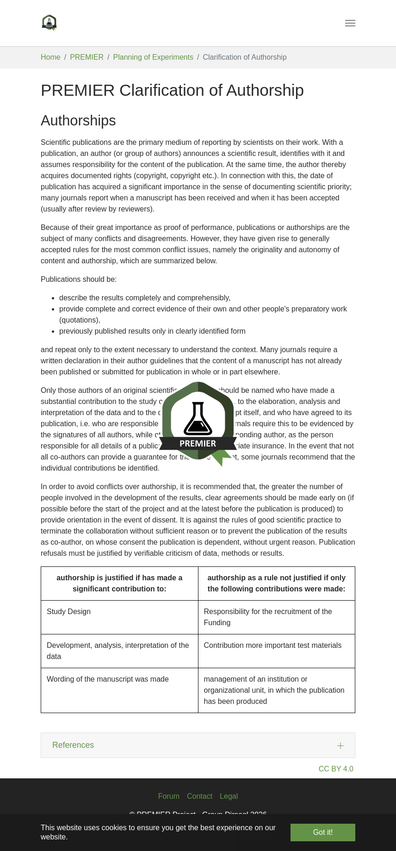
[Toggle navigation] (350, 23)
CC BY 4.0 (336, 769)
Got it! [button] (323, 832)
